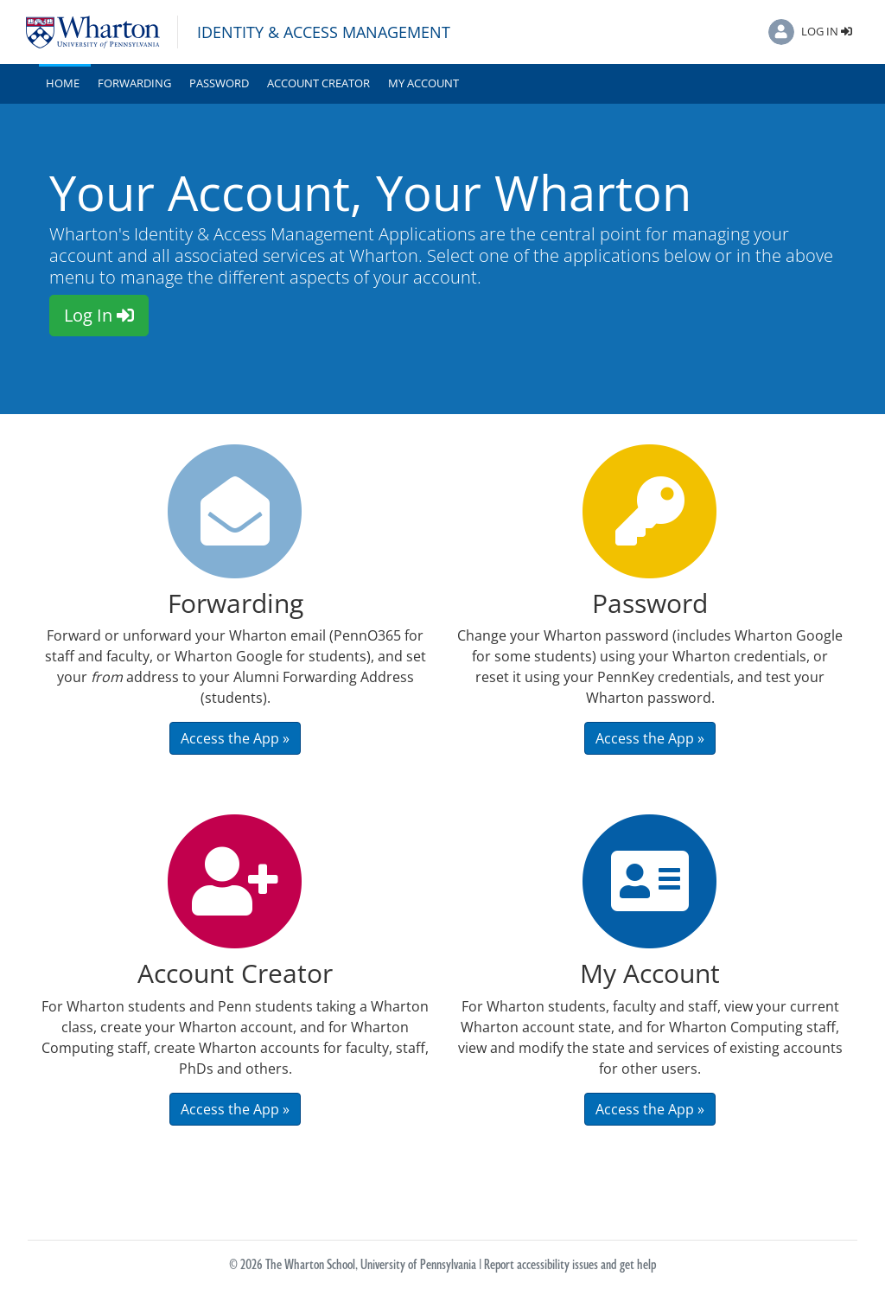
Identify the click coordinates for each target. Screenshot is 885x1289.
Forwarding (134, 83)
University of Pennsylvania (418, 1264)
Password (219, 83)
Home (66, 82)
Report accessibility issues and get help (570, 1264)
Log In (826, 31)
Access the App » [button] (235, 738)
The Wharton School (310, 1264)
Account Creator (318, 83)
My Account (423, 83)
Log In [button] (99, 315)
